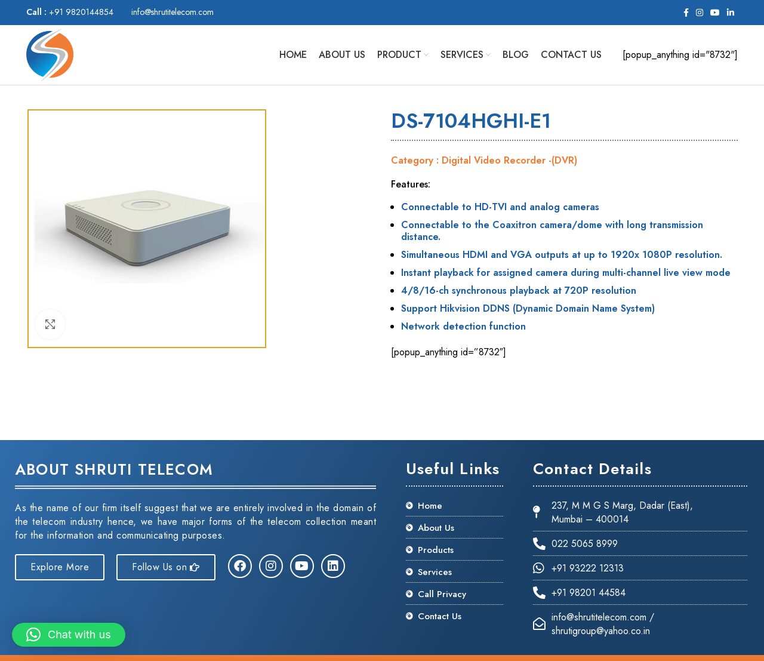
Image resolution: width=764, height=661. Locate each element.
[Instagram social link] (699, 12)
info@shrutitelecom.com (172, 12)
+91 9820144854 (69, 12)
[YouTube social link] (715, 12)
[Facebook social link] (686, 12)
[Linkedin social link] (730, 12)
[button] (68, 635)
